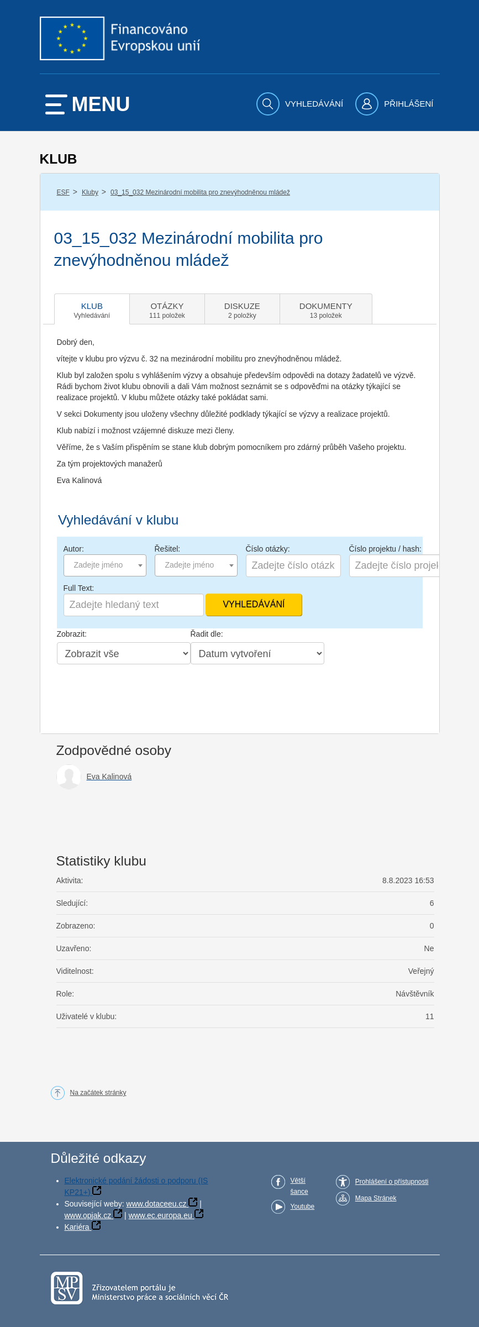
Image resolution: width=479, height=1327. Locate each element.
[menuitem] (301, 104)
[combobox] (105, 565)
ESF (63, 192)
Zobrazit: (72, 634)
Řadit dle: (207, 634)
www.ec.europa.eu (160, 1215)
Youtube (303, 1206)
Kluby (90, 192)
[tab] (92, 308)
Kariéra (77, 1227)
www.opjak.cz (88, 1215)
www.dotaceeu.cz (157, 1203)
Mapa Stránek (376, 1198)
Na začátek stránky (98, 1093)
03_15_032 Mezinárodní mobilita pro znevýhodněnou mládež (200, 192)
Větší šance (299, 1186)
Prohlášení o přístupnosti (392, 1182)
